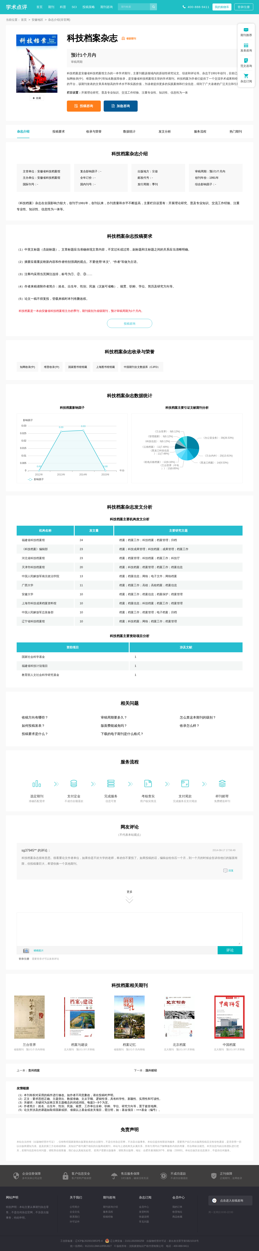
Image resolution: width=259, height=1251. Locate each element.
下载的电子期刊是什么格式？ (122, 734)
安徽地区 (37, 19)
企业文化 (75, 1211)
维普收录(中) (51, 367)
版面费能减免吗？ (114, 725)
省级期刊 (131, 38)
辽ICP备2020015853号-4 (88, 1241)
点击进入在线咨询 (231, 1200)
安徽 (155, 171)
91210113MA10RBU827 (98, 1246)
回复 (228, 870)
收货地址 (177, 1211)
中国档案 (229, 1044)
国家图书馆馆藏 (77, 367)
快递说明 (144, 1216)
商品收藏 (177, 1216)
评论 (230, 950)
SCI (74, 7)
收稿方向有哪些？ (35, 717)
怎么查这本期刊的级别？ (198, 717)
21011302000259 (134, 1241)
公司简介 (75, 1206)
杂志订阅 (145, 1197)
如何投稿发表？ (33, 725)
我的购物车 (222, 7)
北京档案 (179, 1044)
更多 (129, 896)
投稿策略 (88, 7)
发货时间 (144, 1211)
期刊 (51, 7)
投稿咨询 (86, 106)
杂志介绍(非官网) (59, 19)
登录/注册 (244, 7)
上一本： (28, 1070)
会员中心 (144, 1206)
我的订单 (177, 1206)
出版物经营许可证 (44, 1141)
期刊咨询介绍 (110, 1206)
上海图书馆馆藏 (105, 367)
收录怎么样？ (190, 725)
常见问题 (144, 1221)
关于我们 (76, 1197)
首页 (39, 7)
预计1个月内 (83, 55)
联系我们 (75, 1216)
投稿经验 (108, 1216)
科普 (63, 7)
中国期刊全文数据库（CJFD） (142, 367)
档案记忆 (129, 1044)
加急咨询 (123, 106)
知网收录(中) (27, 367)
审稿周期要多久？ (114, 717)
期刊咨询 (106, 7)
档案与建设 (79, 1044)
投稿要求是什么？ (35, 734)
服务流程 (108, 1211)
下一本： (145, 1070)
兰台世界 (29, 1044)
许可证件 (75, 1221)
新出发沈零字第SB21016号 (184, 1241)
